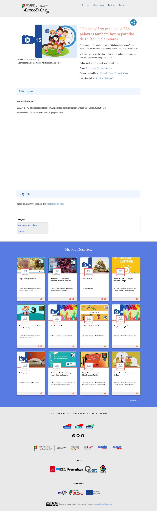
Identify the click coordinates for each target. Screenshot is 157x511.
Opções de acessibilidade (80, 413)
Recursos (85, 5)
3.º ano (118, 73)
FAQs (69, 413)
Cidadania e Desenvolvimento (99, 68)
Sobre (52, 413)
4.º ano (125, 73)
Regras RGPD (60, 413)
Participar (94, 413)
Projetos (111, 5)
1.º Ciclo (99, 78)
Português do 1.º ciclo (54, 204)
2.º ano (110, 73)
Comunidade (98, 5)
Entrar (121, 5)
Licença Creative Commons (103, 504)
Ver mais (133, 400)
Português (109, 78)
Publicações (102, 413)
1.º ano (103, 73)
